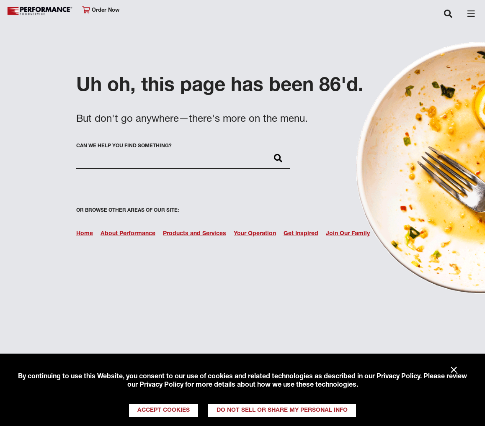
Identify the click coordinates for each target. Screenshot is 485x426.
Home (84, 234)
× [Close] (454, 370)
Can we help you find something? (124, 146)
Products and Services (194, 234)
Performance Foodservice (40, 11)
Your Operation (255, 234)
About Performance (128, 234)
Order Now (100, 10)
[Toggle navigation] (448, 14)
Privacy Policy (398, 377)
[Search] (278, 159)
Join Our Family (348, 234)
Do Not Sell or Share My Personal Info (282, 410)
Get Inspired (301, 234)
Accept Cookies (163, 410)
